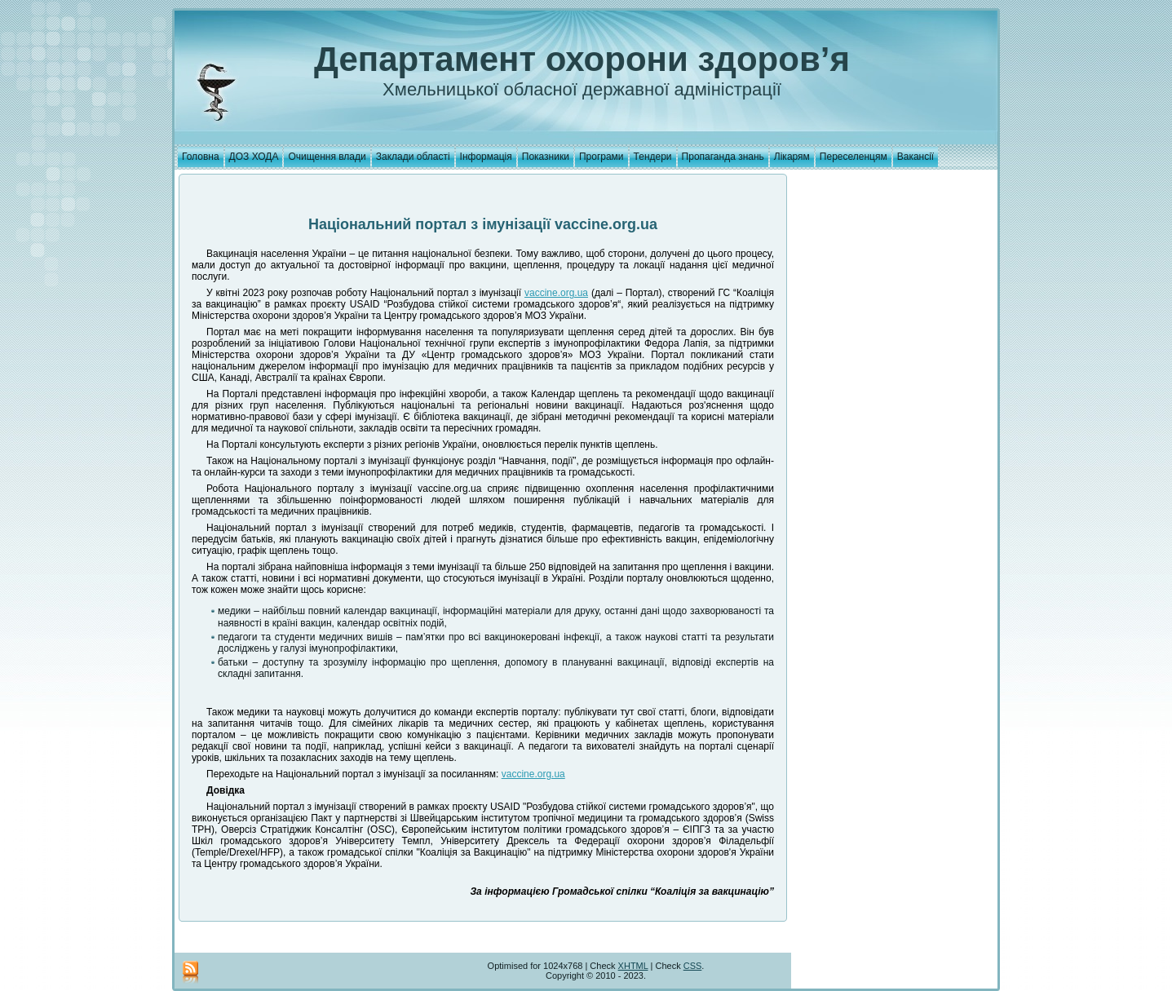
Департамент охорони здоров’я (582, 59)
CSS (692, 966)
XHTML (633, 966)
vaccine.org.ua (556, 293)
